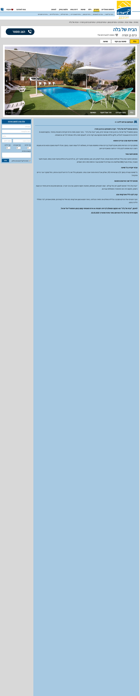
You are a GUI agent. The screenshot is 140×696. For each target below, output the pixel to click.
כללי (134, 41)
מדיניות (75, 221)
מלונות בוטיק (63, 9)
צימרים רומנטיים (43, 14)
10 (34, 429)
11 (29, 429)
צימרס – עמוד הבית (131, 22)
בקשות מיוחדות (26, 151)
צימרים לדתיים (54, 14)
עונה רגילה (129, 407)
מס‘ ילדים (8, 145)
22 (6, 436)
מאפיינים (116, 221)
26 (23, 443)
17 (34, 436)
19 (23, 436)
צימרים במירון (101, 22)
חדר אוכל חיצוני (105, 112)
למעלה (10, 221)
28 (12, 443)
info (2, 9)
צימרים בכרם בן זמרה (87, 22)
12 (23, 429)
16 (40, 436)
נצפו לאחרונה (21, 9)
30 (40, 449)
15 (6, 429)
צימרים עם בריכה (76, 14)
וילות (89, 9)
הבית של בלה (73, 22)
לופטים (53, 9)
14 (12, 429)
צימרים (96, 9)
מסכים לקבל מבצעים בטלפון (21, 161)
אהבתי (10, 9)
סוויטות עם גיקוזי (120, 41)
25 (29, 443)
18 (29, 436)
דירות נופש (74, 9)
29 (6, 443)
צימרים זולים (64, 14)
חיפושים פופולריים (108, 9)
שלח (5, 161)
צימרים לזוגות (109, 14)
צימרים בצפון (86, 14)
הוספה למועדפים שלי (106, 35)
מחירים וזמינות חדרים (95, 221)
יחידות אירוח (131, 221)
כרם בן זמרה (129, 35)
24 (34, 443)
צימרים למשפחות (98, 14)
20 (18, 436)
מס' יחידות (28, 145)
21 (12, 436)
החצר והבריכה (121, 112)
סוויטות (83, 9)
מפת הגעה (59, 221)
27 (18, 443)
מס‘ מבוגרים (17, 145)
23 (40, 443)
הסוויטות (93, 112)
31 (34, 449)
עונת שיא (115, 407)
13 (18, 429)
